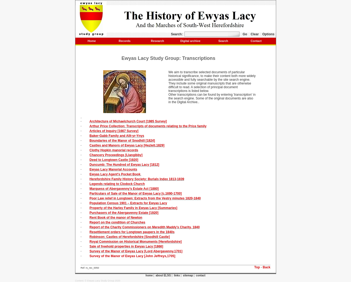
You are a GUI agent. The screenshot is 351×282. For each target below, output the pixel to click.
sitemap (188, 275)
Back (267, 267)
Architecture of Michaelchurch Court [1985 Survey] (128, 121)
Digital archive (190, 41)
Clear (255, 34)
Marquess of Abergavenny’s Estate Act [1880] (124, 189)
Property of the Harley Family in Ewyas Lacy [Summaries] (133, 208)
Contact (256, 41)
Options (268, 34)
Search (223, 41)
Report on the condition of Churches (117, 222)
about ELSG (163, 275)
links (177, 275)
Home (92, 41)
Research (157, 41)
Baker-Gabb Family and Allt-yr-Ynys (117, 136)
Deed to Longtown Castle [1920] (114, 160)
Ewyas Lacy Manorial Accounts (113, 169)
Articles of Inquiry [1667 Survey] (113, 131)
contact (201, 275)
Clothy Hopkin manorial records (114, 150)
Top (257, 267)
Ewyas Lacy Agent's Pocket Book (115, 174)
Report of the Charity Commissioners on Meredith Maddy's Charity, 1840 (145, 227)
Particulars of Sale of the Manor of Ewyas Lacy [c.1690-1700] (136, 193)
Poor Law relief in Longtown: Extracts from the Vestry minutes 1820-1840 (145, 198)
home (149, 275)
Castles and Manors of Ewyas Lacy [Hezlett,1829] (127, 145)
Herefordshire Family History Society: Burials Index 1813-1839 (137, 179)
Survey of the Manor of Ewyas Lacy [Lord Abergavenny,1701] (136, 251)
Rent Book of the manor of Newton (116, 217)
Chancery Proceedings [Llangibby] (116, 155)
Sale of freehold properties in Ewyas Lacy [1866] (126, 246)
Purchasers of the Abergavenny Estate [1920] (124, 213)
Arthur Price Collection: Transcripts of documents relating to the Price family (147, 126)
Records (124, 41)
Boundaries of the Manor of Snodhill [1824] (122, 140)
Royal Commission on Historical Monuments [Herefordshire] (136, 242)
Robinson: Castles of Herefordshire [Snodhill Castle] (130, 237)
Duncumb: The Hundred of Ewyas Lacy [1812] (124, 165)
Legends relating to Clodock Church (117, 184)
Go (245, 34)
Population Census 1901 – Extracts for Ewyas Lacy (128, 203)
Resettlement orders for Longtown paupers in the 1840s (132, 232)
